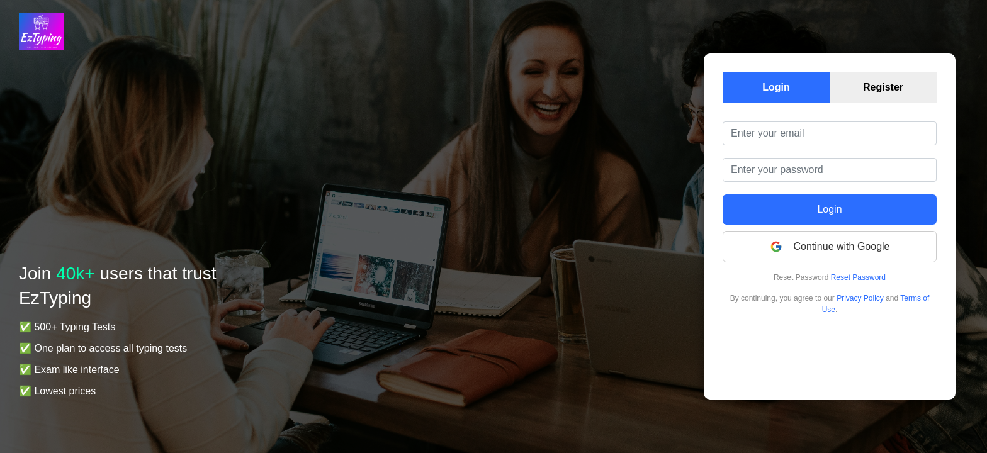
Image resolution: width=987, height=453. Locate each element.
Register (883, 87)
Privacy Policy (860, 298)
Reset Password (858, 277)
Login (776, 87)
